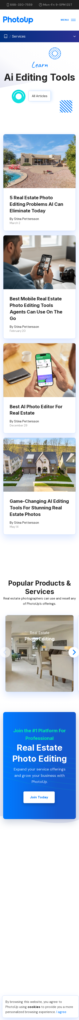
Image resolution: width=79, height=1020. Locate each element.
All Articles (39, 96)
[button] (5, 652)
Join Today (39, 797)
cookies (34, 1007)
